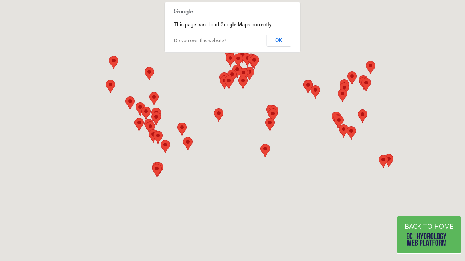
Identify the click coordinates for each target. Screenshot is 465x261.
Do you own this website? (200, 40)
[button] (362, 116)
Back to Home (429, 235)
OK (278, 40)
